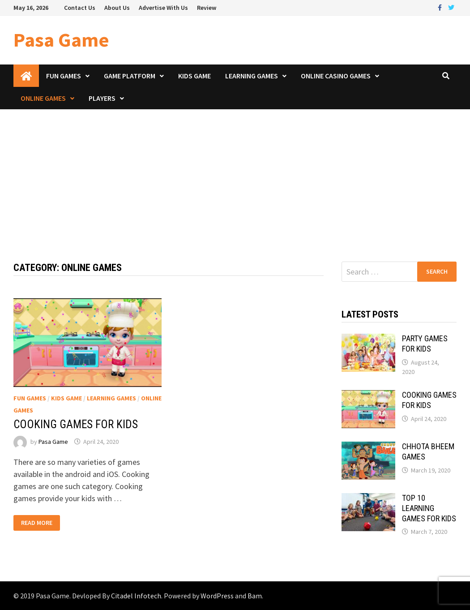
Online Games (43, 98)
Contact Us (79, 8)
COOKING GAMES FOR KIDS (75, 424)
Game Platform (129, 75)
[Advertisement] (235, 176)
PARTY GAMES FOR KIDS (425, 343)
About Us (117, 8)
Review (206, 8)
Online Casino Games (336, 75)
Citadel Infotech (136, 595)
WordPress (217, 595)
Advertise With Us (163, 8)
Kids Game (194, 75)
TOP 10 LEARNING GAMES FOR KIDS (429, 508)
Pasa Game (61, 39)
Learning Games (251, 75)
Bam (255, 595)
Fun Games (63, 75)
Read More (36, 523)
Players (102, 98)
